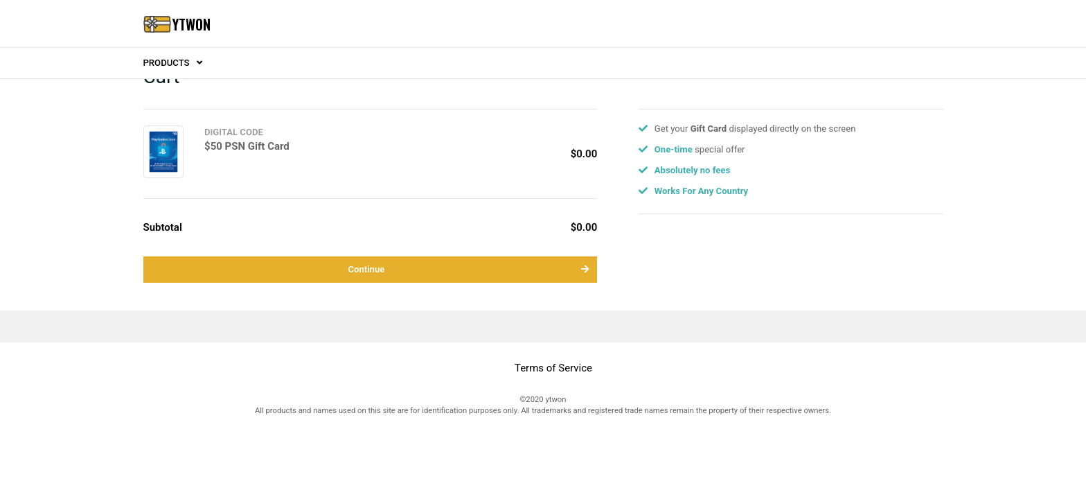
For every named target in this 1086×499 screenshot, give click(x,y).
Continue (468, 269)
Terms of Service (553, 368)
